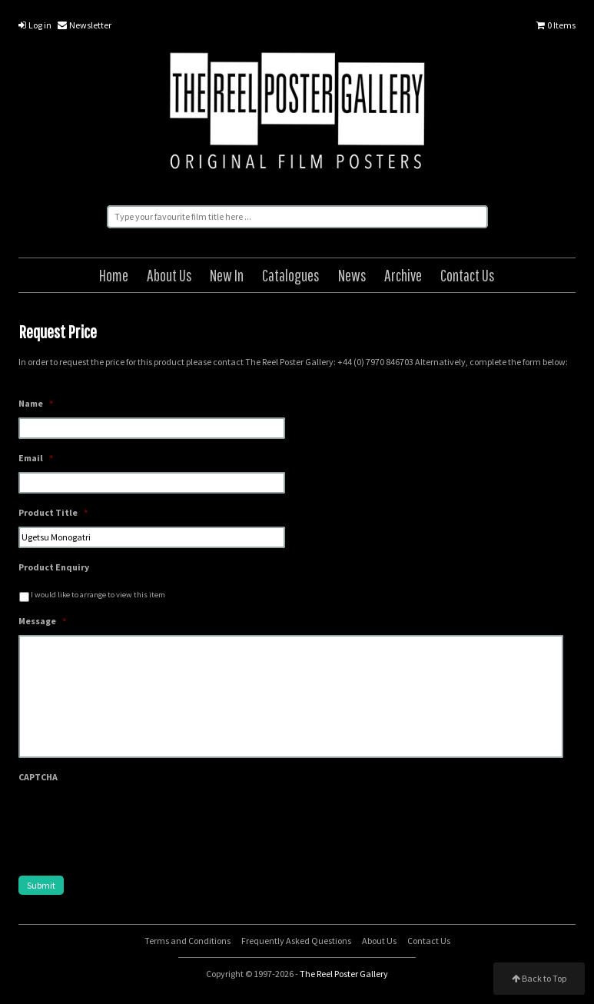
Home (113, 274)
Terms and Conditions (187, 940)
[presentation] (135, 821)
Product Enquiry (53, 567)
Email (35, 458)
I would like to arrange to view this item (98, 595)
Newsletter (84, 25)
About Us (169, 274)
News (352, 274)
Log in (34, 25)
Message (42, 621)
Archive (403, 274)
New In (227, 274)
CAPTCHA (38, 777)
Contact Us (467, 274)
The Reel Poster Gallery (297, 113)
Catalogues (291, 274)
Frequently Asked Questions (296, 940)
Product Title (53, 512)
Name (35, 403)
